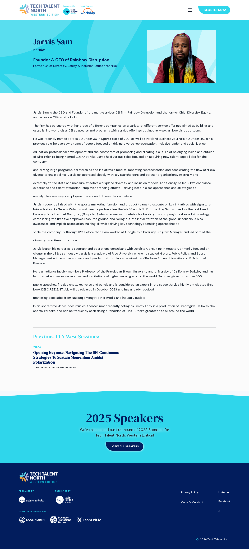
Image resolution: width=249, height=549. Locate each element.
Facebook (224, 501)
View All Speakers (125, 446)
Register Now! (215, 10)
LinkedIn (223, 492)
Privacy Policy (190, 492)
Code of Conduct (192, 502)
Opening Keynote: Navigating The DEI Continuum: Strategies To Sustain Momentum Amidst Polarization (76, 357)
